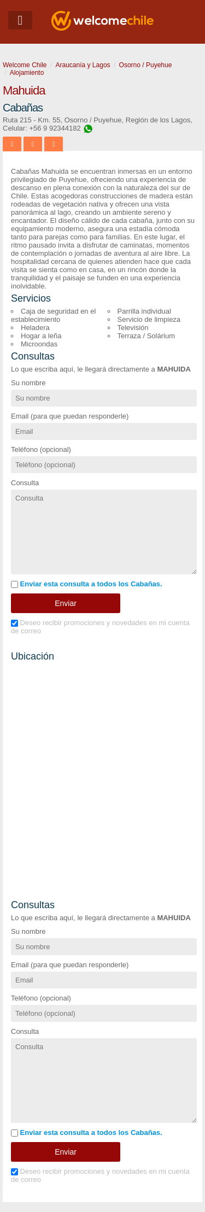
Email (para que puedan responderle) (69, 416)
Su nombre (28, 383)
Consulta (25, 483)
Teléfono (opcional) (41, 449)
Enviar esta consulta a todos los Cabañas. (86, 584)
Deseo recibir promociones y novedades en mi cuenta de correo (100, 627)
